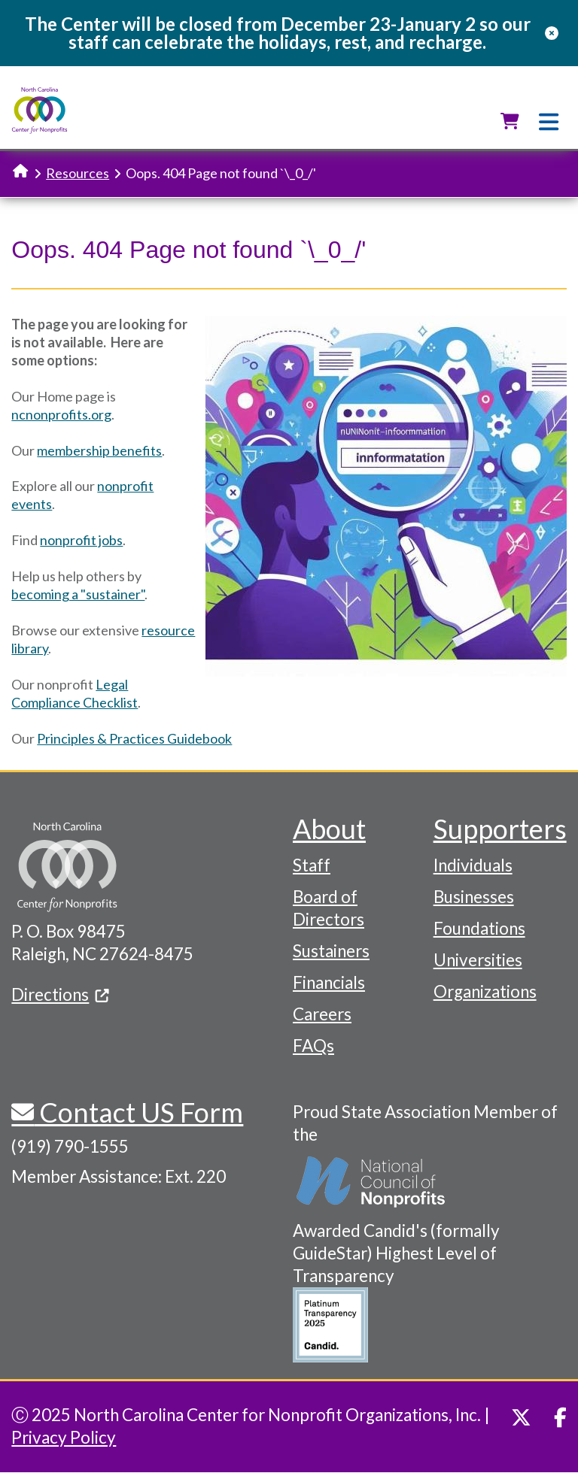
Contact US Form (138, 1112)
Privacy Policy (63, 1437)
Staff (311, 865)
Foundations (479, 928)
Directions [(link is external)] (60, 994)
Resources (77, 173)
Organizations (485, 991)
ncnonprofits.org (61, 414)
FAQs (313, 1045)
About (329, 828)
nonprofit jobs (81, 540)
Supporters (500, 828)
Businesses (474, 897)
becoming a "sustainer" (77, 594)
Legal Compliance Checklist (74, 693)
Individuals (473, 865)
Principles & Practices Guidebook (134, 738)
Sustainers (331, 951)
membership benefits (99, 450)
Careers (322, 1014)
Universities (478, 960)
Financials (329, 982)
